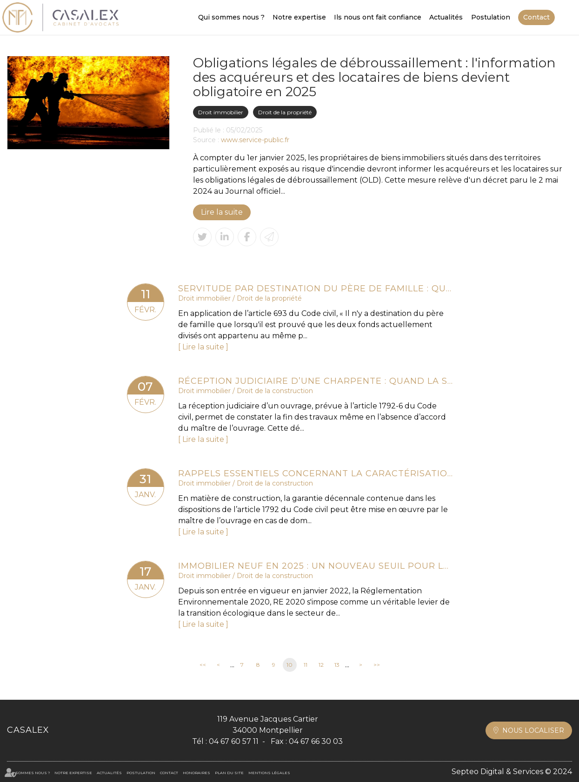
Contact (536, 17)
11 (305, 664)
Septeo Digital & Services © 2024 (512, 771)
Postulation (490, 17)
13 (336, 664)
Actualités (446, 17)
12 (321, 664)
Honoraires (196, 772)
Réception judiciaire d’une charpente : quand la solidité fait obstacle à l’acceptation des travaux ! (315, 381)
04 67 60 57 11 (234, 741)
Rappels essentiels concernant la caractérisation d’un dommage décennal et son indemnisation (315, 473)
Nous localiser (533, 730)
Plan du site (229, 772)
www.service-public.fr (255, 140)
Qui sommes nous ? (231, 17)
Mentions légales (269, 772)
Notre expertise (299, 17)
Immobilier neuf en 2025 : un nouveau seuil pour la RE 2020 (315, 566)
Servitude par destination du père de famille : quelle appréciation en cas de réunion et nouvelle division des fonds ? (315, 288)
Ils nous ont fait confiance (377, 17)
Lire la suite (222, 212)
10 (289, 664)
